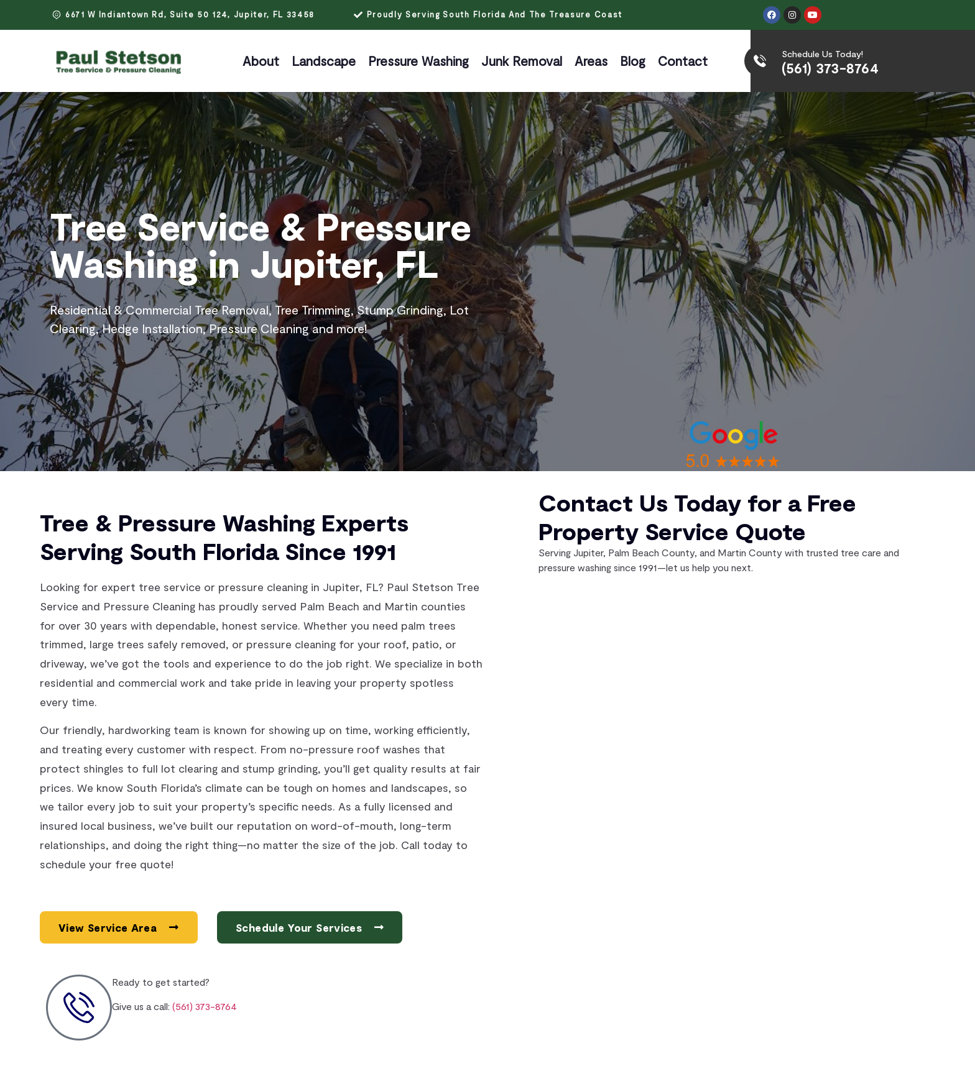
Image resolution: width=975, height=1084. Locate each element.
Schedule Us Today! (822, 53)
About (261, 60)
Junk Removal (521, 60)
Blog (632, 60)
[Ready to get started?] (79, 1007)
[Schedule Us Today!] (759, 60)
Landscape (324, 60)
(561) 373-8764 (830, 68)
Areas (591, 60)
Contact (683, 60)
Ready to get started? (161, 982)
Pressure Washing (418, 60)
